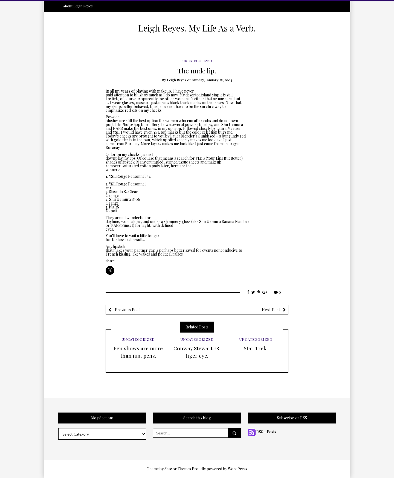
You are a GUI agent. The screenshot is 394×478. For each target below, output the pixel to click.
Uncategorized (197, 60)
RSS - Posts (262, 431)
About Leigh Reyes (78, 6)
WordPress (237, 468)
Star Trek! (256, 348)
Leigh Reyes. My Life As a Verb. (197, 28)
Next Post (271, 309)
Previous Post (127, 309)
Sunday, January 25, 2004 (212, 80)
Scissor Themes (177, 468)
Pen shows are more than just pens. (138, 352)
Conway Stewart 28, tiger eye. (197, 352)
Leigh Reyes (176, 80)
